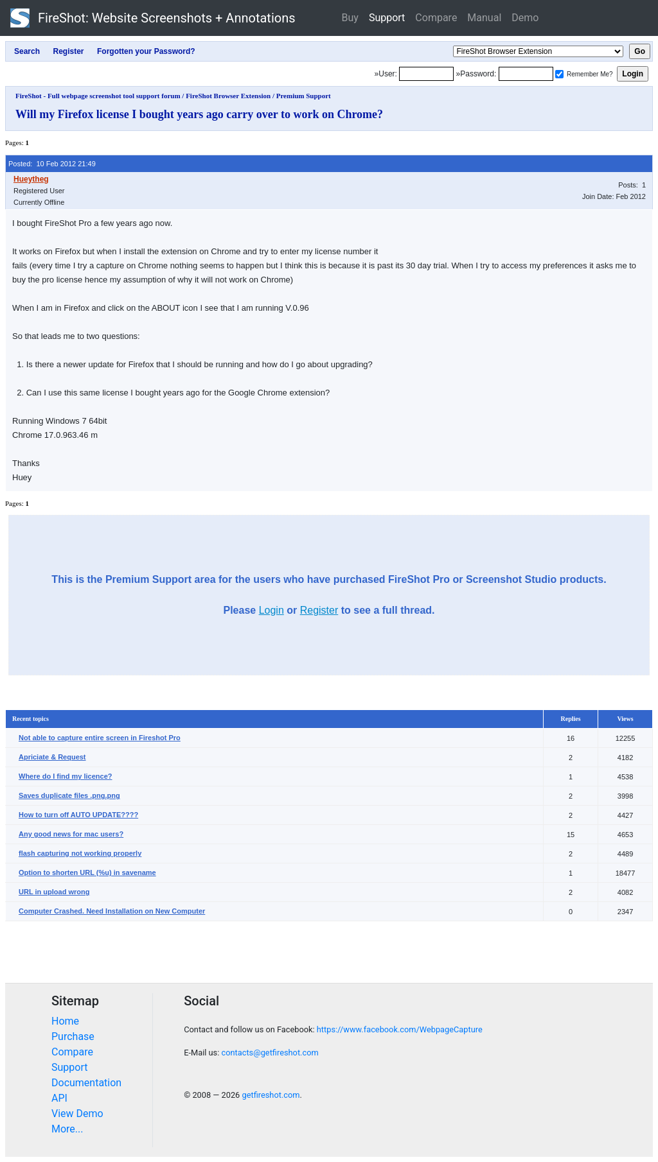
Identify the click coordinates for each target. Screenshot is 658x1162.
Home (65, 1021)
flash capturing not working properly (80, 853)
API (59, 1098)
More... (67, 1129)
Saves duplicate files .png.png (69, 795)
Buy (350, 18)
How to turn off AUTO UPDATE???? (78, 815)
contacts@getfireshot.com (269, 1052)
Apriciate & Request (52, 757)
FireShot (153, 18)
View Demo (77, 1113)
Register (319, 610)
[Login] (426, 74)
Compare (436, 18)
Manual (484, 18)
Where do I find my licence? (65, 776)
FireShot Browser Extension (228, 96)
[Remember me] (559, 74)
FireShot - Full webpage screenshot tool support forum (98, 96)
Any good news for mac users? (71, 834)
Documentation (86, 1083)
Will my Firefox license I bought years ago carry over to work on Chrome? (199, 114)
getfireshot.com (270, 1095)
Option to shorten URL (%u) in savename (87, 872)
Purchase (72, 1036)
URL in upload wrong (54, 892)
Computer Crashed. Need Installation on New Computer (112, 911)
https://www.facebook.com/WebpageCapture (400, 1029)
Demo (524, 18)
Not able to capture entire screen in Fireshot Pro (100, 737)
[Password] (526, 74)
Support (387, 18)
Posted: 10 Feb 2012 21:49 (52, 164)
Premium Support (303, 96)
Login (271, 610)
